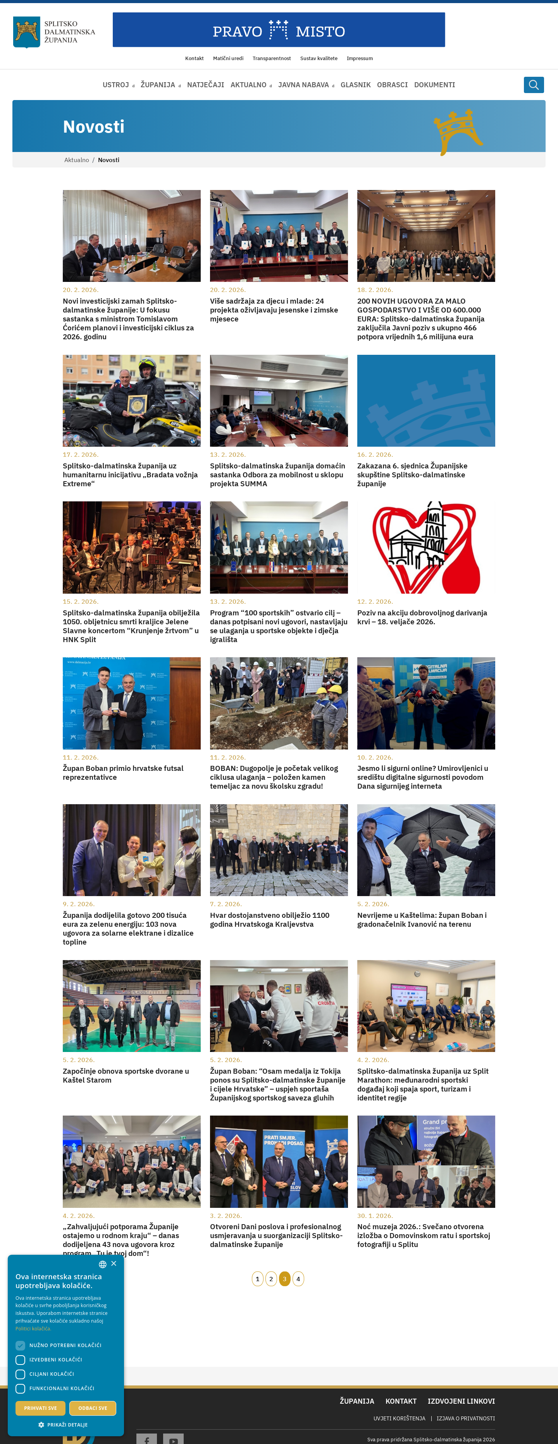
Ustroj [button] (116, 84)
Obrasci (392, 84)
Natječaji (205, 84)
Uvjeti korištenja (399, 1418)
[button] (66, 1424)
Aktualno (76, 160)
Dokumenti (434, 84)
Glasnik (356, 84)
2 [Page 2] (271, 1279)
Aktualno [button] (249, 84)
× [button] (113, 1264)
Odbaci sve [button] (92, 1408)
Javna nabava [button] (303, 84)
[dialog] (66, 1345)
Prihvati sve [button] (40, 1408)
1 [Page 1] (258, 1279)
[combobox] (103, 1264)
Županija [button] (158, 84)
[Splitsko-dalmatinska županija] (54, 32)
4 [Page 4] (298, 1279)
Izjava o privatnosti (466, 1418)
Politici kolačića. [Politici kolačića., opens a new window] (34, 1328)
